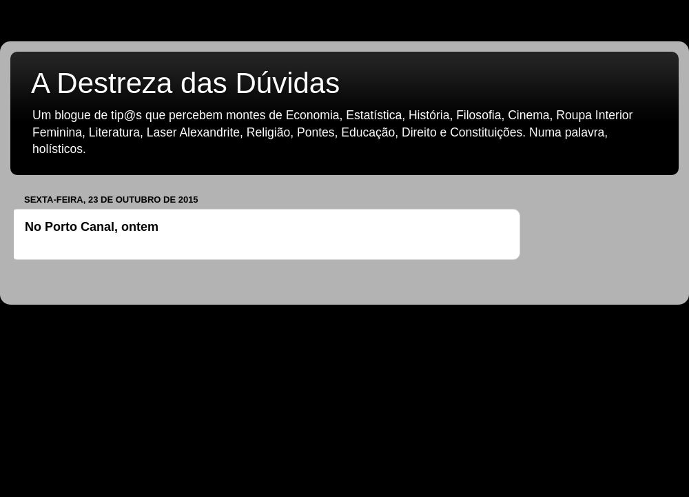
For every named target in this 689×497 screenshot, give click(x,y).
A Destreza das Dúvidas (185, 83)
